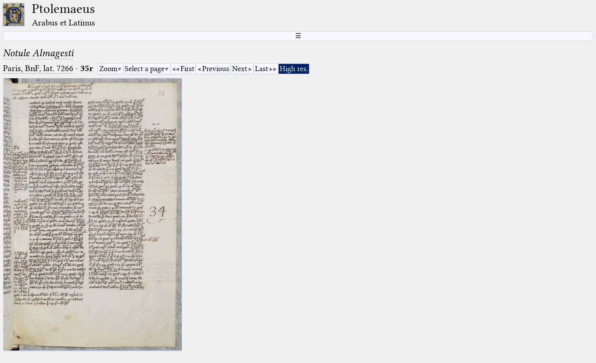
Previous (215, 68)
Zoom (108, 68)
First (187, 68)
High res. (294, 68)
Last (261, 68)
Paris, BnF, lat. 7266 (38, 68)
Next (239, 68)
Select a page (145, 68)
